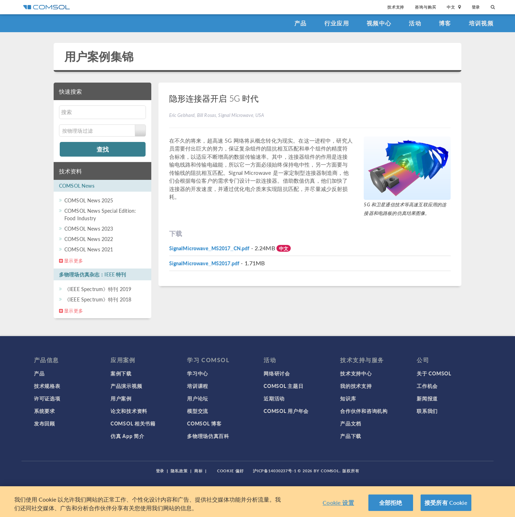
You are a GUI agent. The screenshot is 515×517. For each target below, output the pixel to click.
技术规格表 (47, 385)
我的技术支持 (356, 385)
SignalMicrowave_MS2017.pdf (204, 263)
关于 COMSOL (434, 373)
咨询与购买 (425, 7)
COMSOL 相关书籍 (133, 423)
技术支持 (395, 7)
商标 (198, 470)
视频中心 (379, 23)
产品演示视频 (126, 385)
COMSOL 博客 (204, 423)
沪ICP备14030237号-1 (274, 470)
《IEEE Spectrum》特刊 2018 (97, 299)
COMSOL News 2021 (88, 249)
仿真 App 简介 (127, 435)
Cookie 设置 (338, 502)
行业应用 (336, 23)
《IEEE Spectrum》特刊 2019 (97, 288)
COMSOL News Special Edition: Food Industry (100, 214)
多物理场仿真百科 (208, 435)
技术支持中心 (356, 373)
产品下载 (350, 435)
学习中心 (197, 373)
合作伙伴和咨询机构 (363, 410)
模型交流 (197, 410)
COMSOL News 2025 (88, 200)
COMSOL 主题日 (283, 385)
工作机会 (427, 385)
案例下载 (121, 373)
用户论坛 (197, 398)
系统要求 (44, 410)
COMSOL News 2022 (88, 238)
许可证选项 (47, 398)
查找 (103, 149)
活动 (415, 23)
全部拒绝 (390, 502)
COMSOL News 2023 (88, 228)
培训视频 (481, 23)
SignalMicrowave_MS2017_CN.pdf (209, 248)
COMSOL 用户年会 (286, 410)
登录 (476, 7)
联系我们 (427, 410)
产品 (300, 23)
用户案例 (121, 398)
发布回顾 (44, 423)
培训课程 (197, 385)
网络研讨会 (277, 373)
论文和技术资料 (129, 410)
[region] (257, 501)
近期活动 (274, 398)
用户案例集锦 (98, 56)
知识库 (348, 398)
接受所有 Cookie (446, 502)
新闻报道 (427, 398)
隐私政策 (179, 470)
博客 (445, 23)
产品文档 (350, 423)
